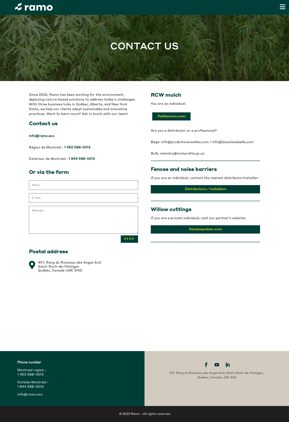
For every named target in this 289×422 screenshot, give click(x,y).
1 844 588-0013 (30, 386)
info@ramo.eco (41, 136)
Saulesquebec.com (205, 229)
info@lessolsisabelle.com (232, 142)
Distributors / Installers (205, 189)
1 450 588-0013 (30, 374)
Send (129, 239)
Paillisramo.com (171, 116)
